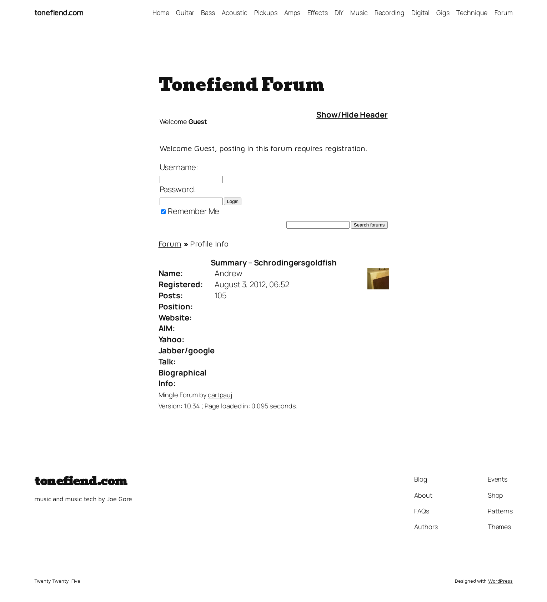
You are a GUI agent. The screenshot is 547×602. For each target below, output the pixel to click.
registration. (346, 148)
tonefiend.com (59, 12)
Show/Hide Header (351, 114)
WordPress (500, 581)
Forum (170, 243)
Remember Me (190, 211)
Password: (178, 189)
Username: (179, 167)
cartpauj (220, 394)
